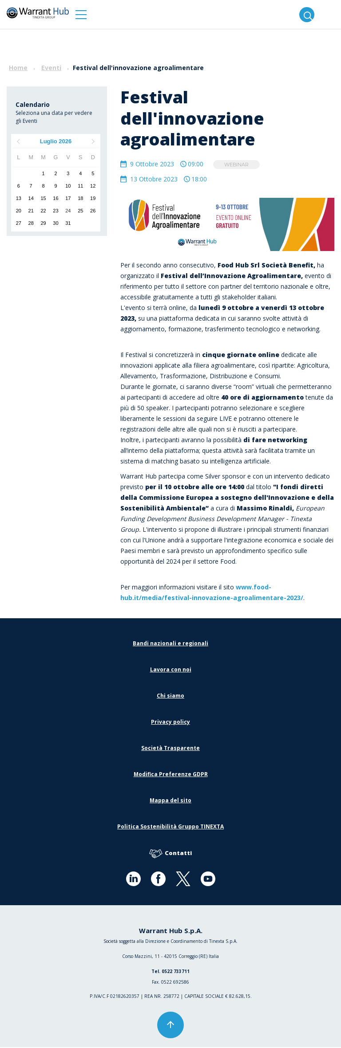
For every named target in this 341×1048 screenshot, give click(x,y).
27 (18, 223)
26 (92, 210)
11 (80, 185)
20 (18, 210)
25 (80, 210)
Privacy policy (170, 722)
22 (43, 210)
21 (31, 210)
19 (92, 198)
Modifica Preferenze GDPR (171, 775)
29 (43, 223)
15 (43, 198)
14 (31, 198)
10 (68, 185)
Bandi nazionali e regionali (170, 644)
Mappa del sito (170, 801)
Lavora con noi (170, 670)
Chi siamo (170, 696)
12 (92, 185)
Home (18, 67)
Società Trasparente (170, 749)
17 (68, 198)
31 (68, 223)
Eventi (51, 67)
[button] (81, 14)
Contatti (170, 854)
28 (31, 223)
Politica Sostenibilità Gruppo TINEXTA (170, 827)
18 (80, 198)
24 (68, 210)
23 (55, 210)
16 (55, 198)
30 (55, 223)
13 (18, 198)
